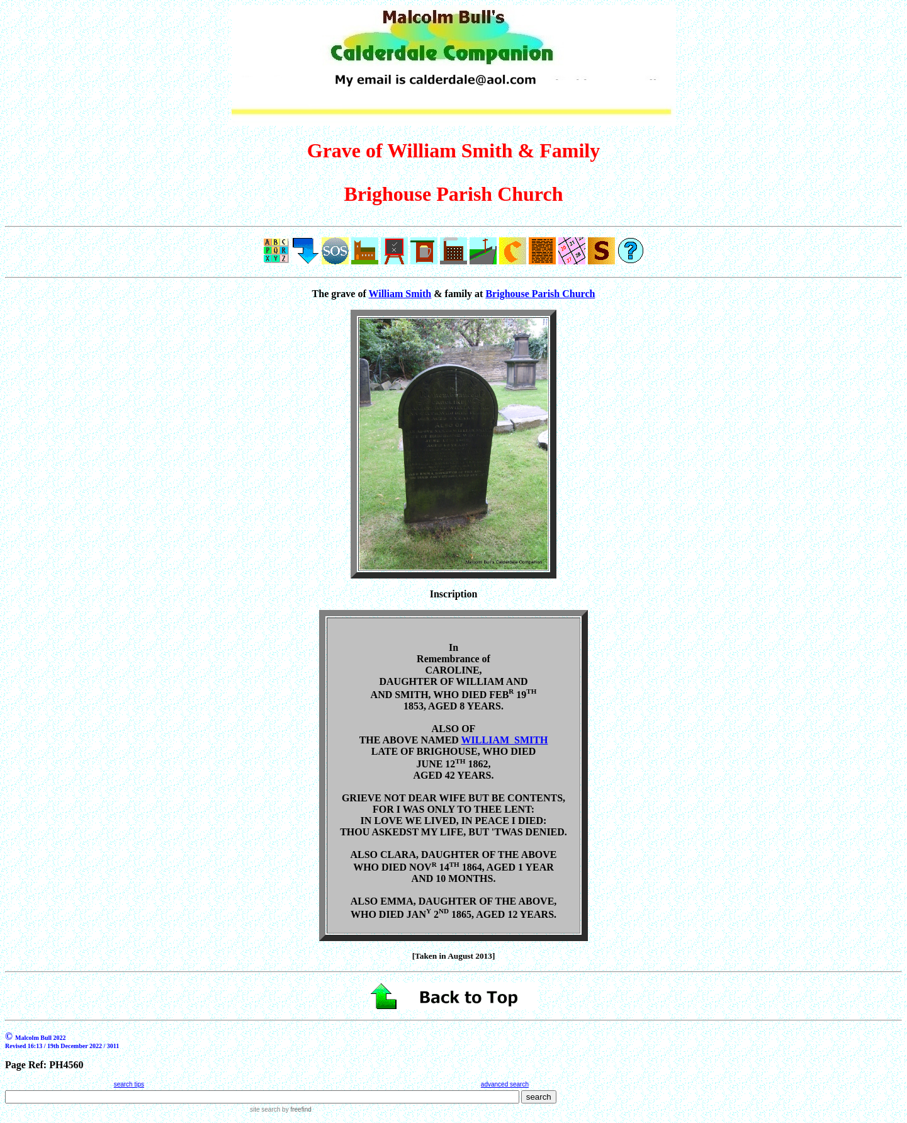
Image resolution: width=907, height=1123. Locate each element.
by (295, 1109)
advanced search (505, 1084)
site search (265, 1109)
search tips (129, 1084)
